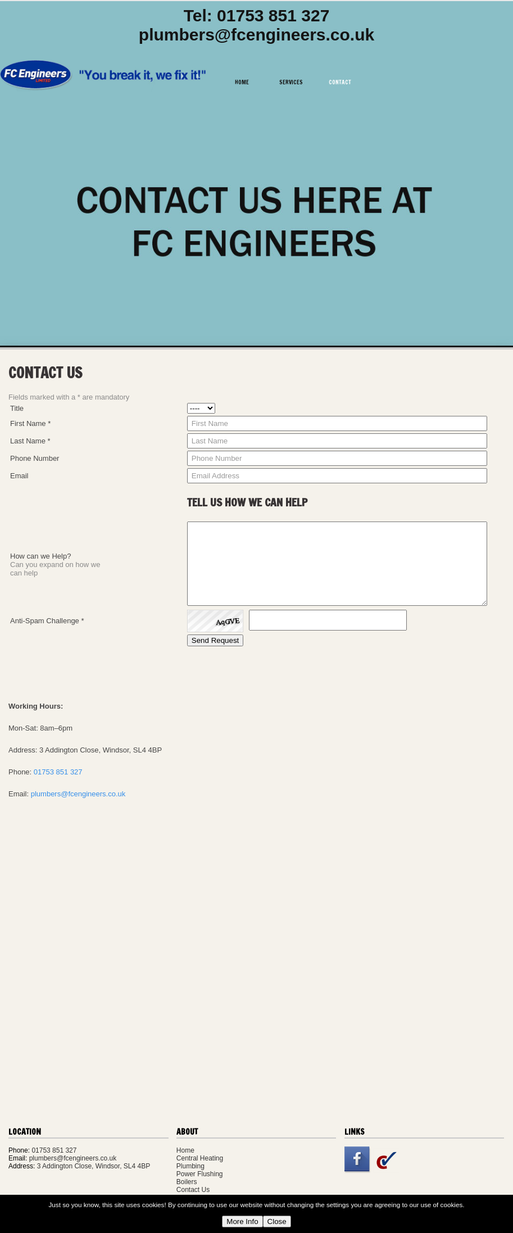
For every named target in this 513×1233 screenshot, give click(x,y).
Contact (340, 82)
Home (242, 82)
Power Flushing (199, 1174)
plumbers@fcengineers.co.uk (256, 34)
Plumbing (190, 1166)
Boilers (186, 1182)
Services (291, 82)
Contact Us (193, 1190)
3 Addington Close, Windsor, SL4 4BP (93, 1166)
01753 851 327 (58, 772)
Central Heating (199, 1158)
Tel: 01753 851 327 (257, 15)
